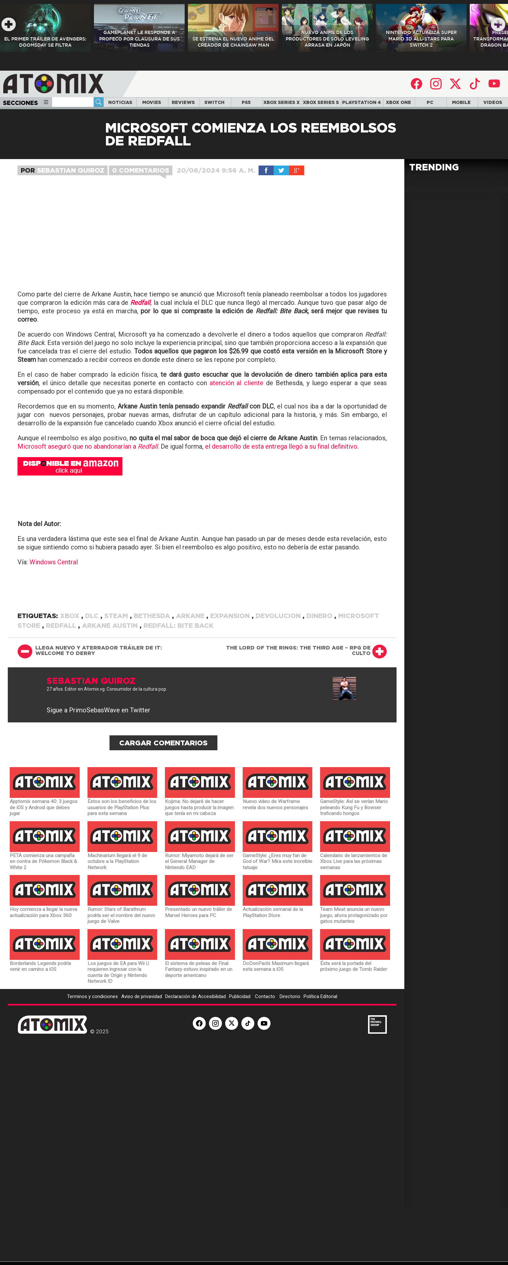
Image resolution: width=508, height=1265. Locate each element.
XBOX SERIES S (321, 102)
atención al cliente (237, 440)
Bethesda (153, 673)
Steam (117, 673)
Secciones (26, 102)
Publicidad (240, 1054)
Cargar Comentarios (163, 800)
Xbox (70, 673)
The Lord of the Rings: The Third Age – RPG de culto (298, 708)
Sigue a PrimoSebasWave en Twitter (98, 768)
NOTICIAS (120, 102)
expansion (231, 673)
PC (430, 102)
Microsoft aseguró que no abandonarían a (87, 504)
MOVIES (151, 102)
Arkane (191, 673)
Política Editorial (320, 1054)
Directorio (290, 1054)
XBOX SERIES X (281, 102)
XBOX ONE (398, 102)
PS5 (246, 102)
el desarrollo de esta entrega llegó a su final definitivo (281, 504)
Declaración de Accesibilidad (195, 1054)
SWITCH (214, 102)
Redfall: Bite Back (179, 683)
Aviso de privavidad (141, 1054)
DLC (92, 673)
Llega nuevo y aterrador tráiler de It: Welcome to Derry (98, 708)
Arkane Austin (111, 683)
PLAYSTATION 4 (361, 102)
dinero (320, 673)
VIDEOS (492, 102)
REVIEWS (183, 102)
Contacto (265, 1054)
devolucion (279, 673)
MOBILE (461, 102)
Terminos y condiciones (92, 1054)
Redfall (62, 683)
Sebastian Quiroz (70, 170)
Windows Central (53, 620)
